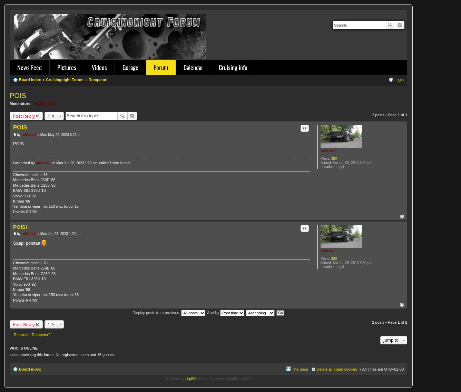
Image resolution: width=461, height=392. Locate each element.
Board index (30, 369)
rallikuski (328, 151)
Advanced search (399, 25)
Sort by (225, 313)
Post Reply (24, 116)
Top (402, 216)
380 (334, 158)
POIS (18, 95)
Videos (99, 67)
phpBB (190, 379)
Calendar (193, 67)
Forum (161, 67)
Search (390, 25)
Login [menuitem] (399, 80)
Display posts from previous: (169, 313)
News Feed (29, 67)
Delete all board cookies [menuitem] (337, 369)
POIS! (20, 227)
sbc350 (39, 103)
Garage (130, 67)
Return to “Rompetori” (32, 335)
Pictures (66, 67)
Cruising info (233, 67)
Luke (52, 103)
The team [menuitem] (300, 369)
